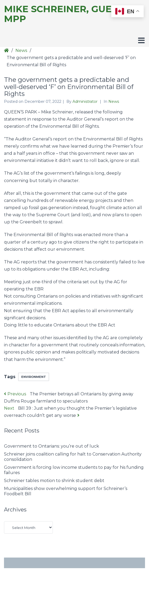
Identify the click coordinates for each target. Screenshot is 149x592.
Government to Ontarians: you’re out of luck (51, 446)
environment (33, 377)
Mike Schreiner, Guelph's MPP (71, 14)
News (21, 50)
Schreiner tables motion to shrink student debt (54, 480)
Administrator (86, 101)
